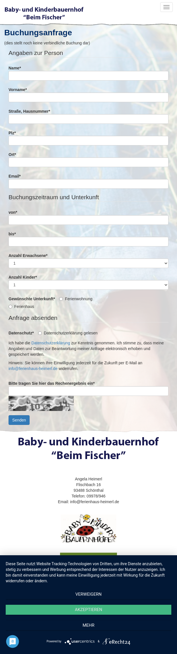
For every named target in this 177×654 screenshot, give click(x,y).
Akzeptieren (88, 609)
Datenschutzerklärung (50, 343)
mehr (88, 625)
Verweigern (88, 594)
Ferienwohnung (75, 299)
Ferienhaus (21, 306)
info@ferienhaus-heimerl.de (33, 368)
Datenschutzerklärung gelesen (68, 333)
